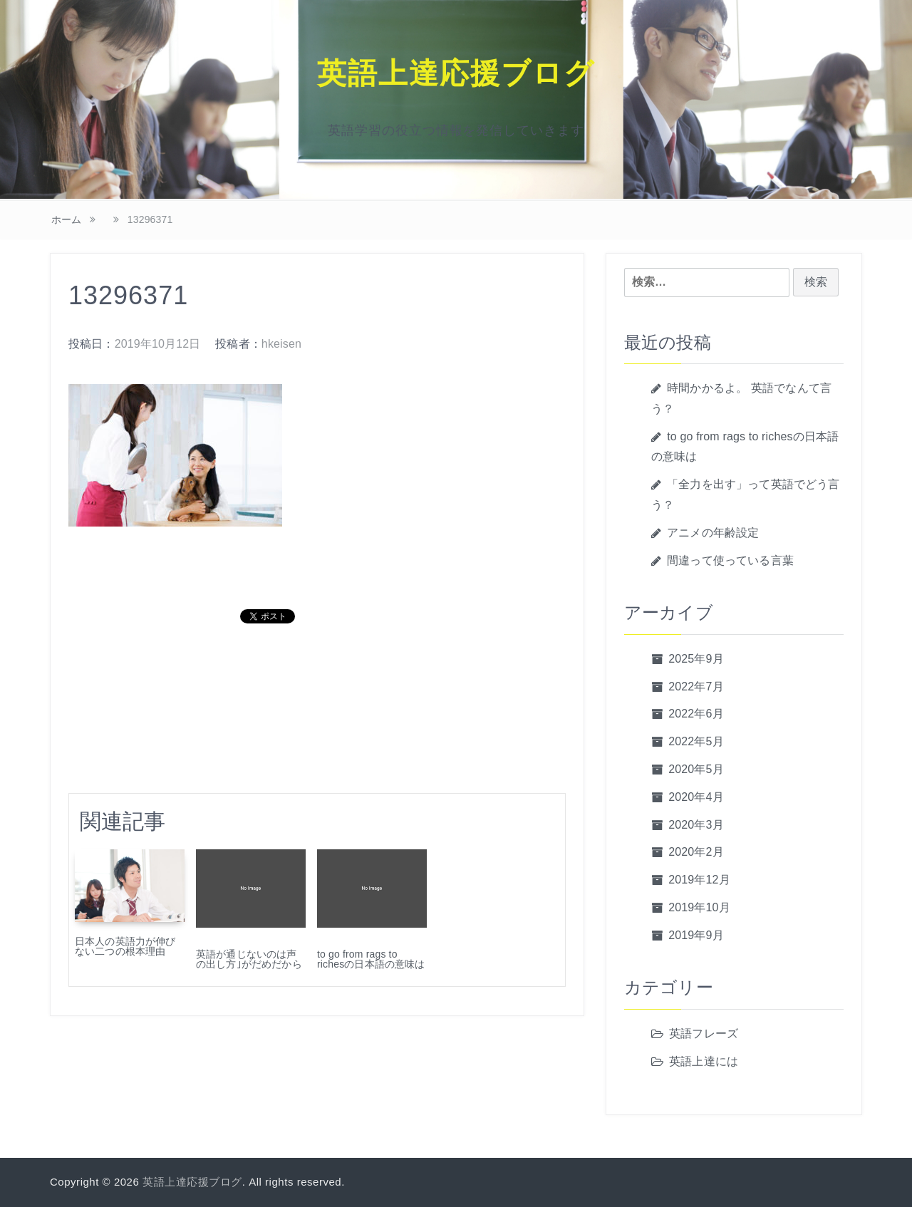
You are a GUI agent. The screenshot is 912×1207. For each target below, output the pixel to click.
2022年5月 (696, 741)
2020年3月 (696, 825)
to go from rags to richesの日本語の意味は (371, 959)
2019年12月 (699, 880)
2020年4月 (696, 797)
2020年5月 (696, 769)
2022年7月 (696, 686)
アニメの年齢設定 (713, 533)
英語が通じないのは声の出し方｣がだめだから (249, 959)
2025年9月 (696, 659)
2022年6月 (696, 714)
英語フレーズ (703, 1033)
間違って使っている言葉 (730, 560)
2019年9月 (696, 935)
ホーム (66, 219)
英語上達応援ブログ (456, 73)
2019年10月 (699, 907)
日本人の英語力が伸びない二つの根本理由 (125, 946)
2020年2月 (696, 852)
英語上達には (703, 1061)
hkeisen (281, 344)
